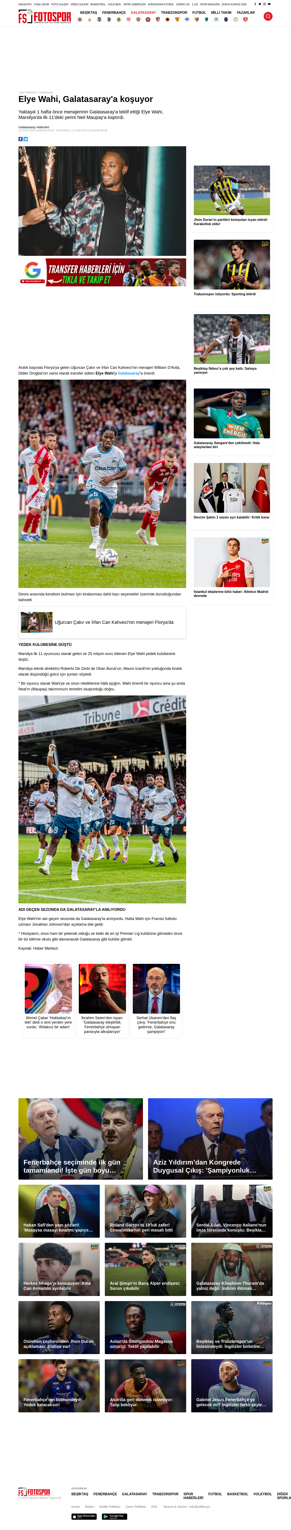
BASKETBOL (97, 4)
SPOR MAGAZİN (210, 4)
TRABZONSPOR (174, 12)
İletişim (89, 1506)
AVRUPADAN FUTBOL (161, 4)
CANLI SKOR (41, 4)
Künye (75, 1506)
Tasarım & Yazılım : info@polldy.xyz (186, 1506)
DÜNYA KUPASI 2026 (234, 4)
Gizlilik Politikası (110, 1506)
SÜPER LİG (183, 4)
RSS (154, 1506)
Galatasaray (46, 92)
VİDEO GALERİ (80, 4)
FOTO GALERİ (59, 4)
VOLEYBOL (114, 4)
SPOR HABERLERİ (134, 4)
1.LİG (195, 4)
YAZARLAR (246, 12)
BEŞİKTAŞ (88, 12)
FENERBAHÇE (114, 12)
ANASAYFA (25, 4)
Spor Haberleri (28, 92)
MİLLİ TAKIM (221, 12)
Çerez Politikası (136, 1506)
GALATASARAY (143, 12)
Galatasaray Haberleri (33, 127)
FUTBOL (199, 12)
